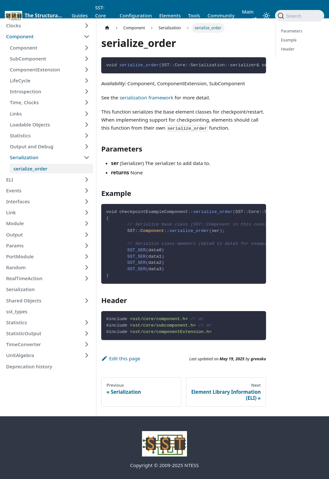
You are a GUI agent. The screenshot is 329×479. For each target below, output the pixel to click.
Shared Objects (23, 300)
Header (287, 49)
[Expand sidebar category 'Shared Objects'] (86, 300)
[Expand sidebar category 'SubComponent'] (86, 58)
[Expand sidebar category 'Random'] (86, 267)
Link (11, 212)
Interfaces (18, 201)
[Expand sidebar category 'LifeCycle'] (86, 80)
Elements (170, 15)
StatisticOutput (23, 333)
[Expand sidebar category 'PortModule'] (86, 256)
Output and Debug (31, 146)
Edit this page (120, 358)
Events (14, 190)
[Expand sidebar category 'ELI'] (86, 179)
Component (20, 36)
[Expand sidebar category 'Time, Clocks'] (86, 102)
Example (289, 40)
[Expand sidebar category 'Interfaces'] (86, 201)
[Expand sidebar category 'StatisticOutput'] (86, 333)
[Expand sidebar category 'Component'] (86, 47)
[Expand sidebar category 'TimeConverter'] (86, 344)
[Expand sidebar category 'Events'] (86, 190)
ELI (9, 179)
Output (14, 234)
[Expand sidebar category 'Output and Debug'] (86, 146)
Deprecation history (29, 366)
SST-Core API (100, 15)
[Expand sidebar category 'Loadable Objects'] (86, 124)
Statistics (20, 135)
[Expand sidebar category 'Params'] (86, 245)
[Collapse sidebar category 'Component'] (86, 36)
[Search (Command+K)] (299, 16)
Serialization (24, 157)
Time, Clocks (24, 102)
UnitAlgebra (20, 355)
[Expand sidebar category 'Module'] (86, 223)
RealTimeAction (24, 278)
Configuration (136, 15)
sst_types (17, 311)
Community (221, 15)
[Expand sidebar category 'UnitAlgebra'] (86, 355)
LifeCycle (20, 80)
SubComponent (28, 58)
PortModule (20, 256)
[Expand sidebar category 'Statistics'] (86, 135)
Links (16, 113)
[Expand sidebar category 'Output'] (86, 234)
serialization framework (146, 97)
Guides (80, 15)
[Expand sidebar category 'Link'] (86, 212)
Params (15, 245)
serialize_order (30, 168)
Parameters (291, 31)
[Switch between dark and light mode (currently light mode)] (266, 16)
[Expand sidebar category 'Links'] (86, 113)
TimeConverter (23, 344)
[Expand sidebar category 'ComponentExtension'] (86, 69)
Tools (194, 15)
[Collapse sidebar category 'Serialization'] (86, 157)
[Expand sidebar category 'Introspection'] (86, 92)
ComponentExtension (35, 69)
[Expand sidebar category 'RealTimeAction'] (86, 278)
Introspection (25, 91)
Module (15, 223)
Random (16, 267)
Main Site (249, 15)
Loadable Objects (30, 124)
